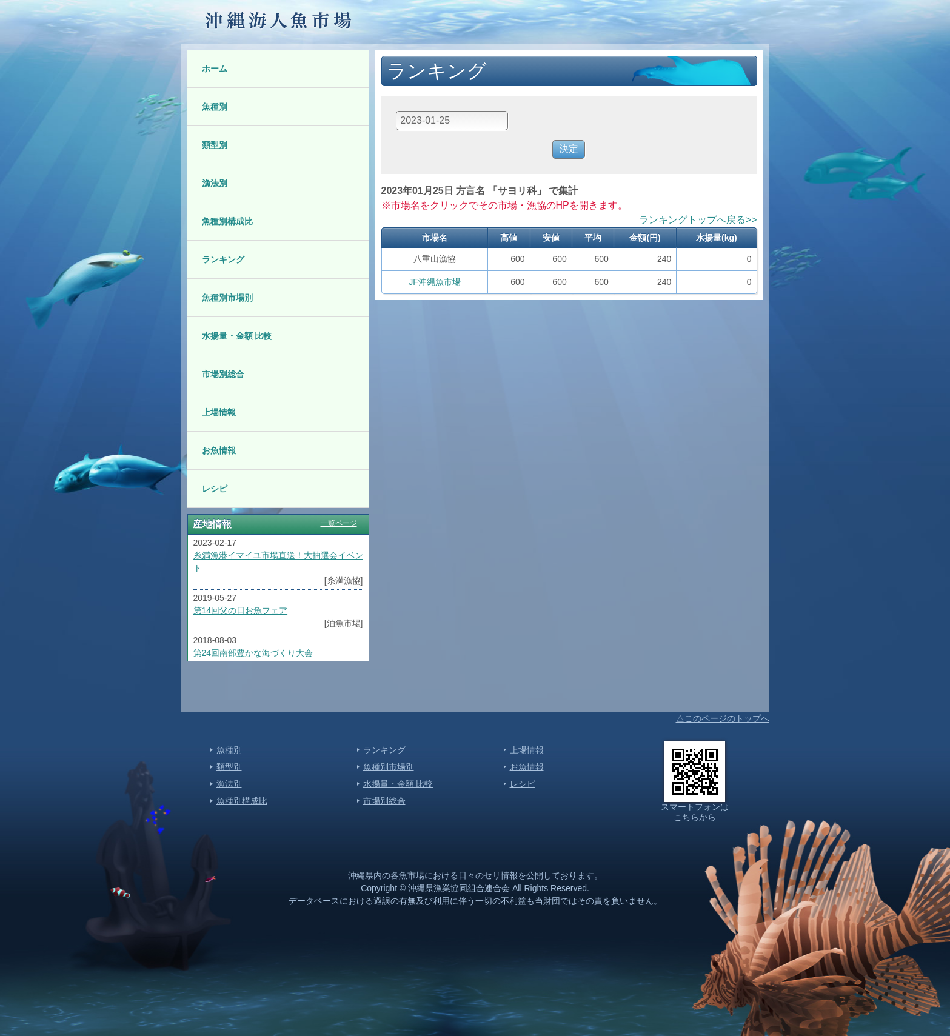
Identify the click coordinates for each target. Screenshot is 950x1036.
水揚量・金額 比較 (237, 336)
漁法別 (214, 183)
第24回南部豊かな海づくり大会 (253, 653)
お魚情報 (219, 450)
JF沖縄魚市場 (435, 282)
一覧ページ (339, 523)
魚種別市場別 (227, 297)
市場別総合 (223, 374)
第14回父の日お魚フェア (240, 610)
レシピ (214, 488)
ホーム (214, 68)
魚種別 (214, 107)
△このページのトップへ (722, 718)
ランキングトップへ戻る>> (698, 220)
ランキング (223, 259)
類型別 (214, 145)
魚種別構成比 (227, 221)
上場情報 (219, 412)
